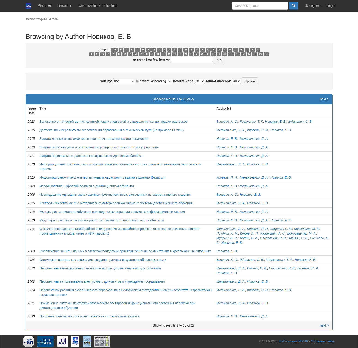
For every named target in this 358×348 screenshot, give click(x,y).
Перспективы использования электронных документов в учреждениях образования (102, 281)
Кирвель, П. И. (258, 130)
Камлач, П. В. (298, 238)
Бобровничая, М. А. (301, 233)
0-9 (114, 49)
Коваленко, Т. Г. (251, 121)
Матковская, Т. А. (279, 260)
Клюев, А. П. (249, 233)
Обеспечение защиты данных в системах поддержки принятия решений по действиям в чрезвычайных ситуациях (125, 251)
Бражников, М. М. (307, 229)
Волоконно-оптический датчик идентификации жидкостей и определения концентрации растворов (113, 121)
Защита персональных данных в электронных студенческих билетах (90, 156)
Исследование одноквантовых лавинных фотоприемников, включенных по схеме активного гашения (115, 194)
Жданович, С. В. (300, 121)
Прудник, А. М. (227, 233)
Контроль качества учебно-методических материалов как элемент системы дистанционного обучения (115, 203)
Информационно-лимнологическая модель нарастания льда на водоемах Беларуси (102, 177)
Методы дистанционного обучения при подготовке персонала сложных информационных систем (112, 212)
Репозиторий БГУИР (42, 19)
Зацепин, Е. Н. (281, 229)
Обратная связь (323, 341)
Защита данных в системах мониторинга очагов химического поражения (93, 138)
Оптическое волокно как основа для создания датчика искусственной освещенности (102, 260)
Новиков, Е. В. (275, 121)
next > (324, 99)
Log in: (313, 6)
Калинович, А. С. (272, 233)
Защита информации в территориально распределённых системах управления (99, 147)
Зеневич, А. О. (227, 121)
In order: (142, 81)
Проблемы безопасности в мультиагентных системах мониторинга (89, 316)
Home (44, 6)
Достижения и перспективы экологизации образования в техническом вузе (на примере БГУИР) (111, 130)
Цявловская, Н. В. (273, 238)
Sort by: (106, 81)
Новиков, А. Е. (281, 220)
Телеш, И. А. (248, 238)
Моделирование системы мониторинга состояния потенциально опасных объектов (101, 220)
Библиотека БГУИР (293, 341)
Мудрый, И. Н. (227, 238)
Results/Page (183, 81)
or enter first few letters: (151, 60)
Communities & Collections (98, 6)
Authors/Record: (218, 81)
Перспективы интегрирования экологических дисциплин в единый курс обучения (100, 268)
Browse (64, 6)
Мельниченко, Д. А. (230, 130)
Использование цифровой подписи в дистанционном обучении (86, 186)
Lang (330, 6)
